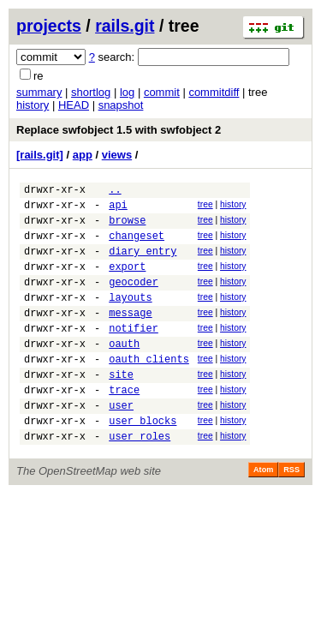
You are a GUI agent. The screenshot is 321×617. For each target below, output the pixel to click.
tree (205, 207)
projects (48, 25)
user (121, 443)
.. (115, 191)
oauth (124, 371)
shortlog (90, 92)
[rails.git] (39, 154)
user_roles (139, 479)
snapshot (121, 105)
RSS (291, 513)
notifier (133, 353)
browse (127, 227)
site (121, 407)
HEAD (73, 105)
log (127, 92)
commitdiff (213, 92)
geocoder (133, 299)
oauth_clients (149, 389)
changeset (136, 245)
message (130, 335)
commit (162, 92)
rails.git (124, 25)
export (127, 281)
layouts (130, 317)
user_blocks (142, 461)
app (82, 154)
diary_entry (142, 263)
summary (39, 92)
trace (124, 425)
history (32, 105)
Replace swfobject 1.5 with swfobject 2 (118, 129)
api (118, 209)
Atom (263, 513)
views (117, 154)
